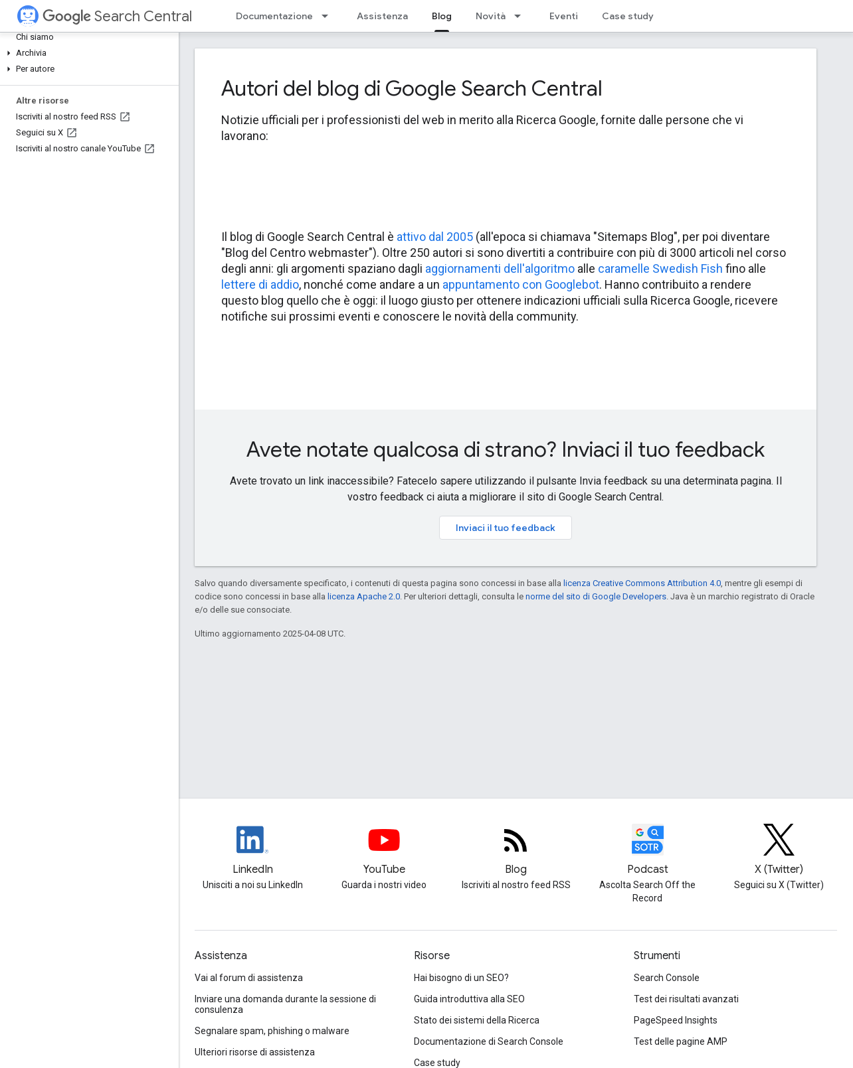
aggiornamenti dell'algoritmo (500, 268)
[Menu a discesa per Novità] (521, 16)
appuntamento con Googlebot (520, 284)
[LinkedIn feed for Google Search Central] (252, 851)
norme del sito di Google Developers (595, 596)
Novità (491, 16)
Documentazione (274, 16)
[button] (86, 53)
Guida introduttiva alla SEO (469, 999)
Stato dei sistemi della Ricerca (476, 1020)
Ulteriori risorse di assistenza (255, 1052)
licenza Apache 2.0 (364, 596)
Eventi (563, 16)
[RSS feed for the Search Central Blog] (515, 851)
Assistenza (382, 16)
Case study (628, 16)
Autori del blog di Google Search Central (412, 88)
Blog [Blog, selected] (442, 16)
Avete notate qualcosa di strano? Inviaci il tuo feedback (505, 449)
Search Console (667, 977)
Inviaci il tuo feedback (505, 528)
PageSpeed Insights (675, 1020)
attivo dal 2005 (435, 237)
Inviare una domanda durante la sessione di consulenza (285, 1004)
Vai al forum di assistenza (249, 977)
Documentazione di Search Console (488, 1041)
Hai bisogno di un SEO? (461, 977)
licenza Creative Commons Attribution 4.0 (642, 583)
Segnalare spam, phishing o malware (272, 1031)
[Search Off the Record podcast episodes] (648, 851)
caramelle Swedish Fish (660, 268)
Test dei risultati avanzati (686, 999)
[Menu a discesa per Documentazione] (329, 16)
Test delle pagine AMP (680, 1041)
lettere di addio (260, 284)
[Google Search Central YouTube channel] (384, 851)
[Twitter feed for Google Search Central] (779, 851)
